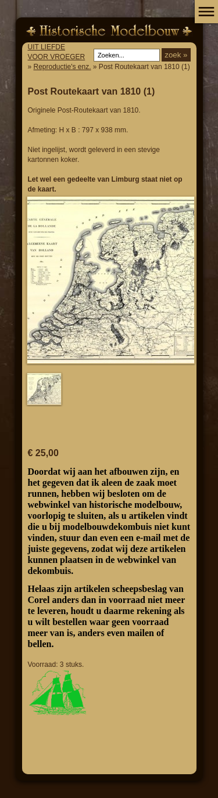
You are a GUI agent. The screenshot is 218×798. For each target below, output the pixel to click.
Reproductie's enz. (62, 67)
